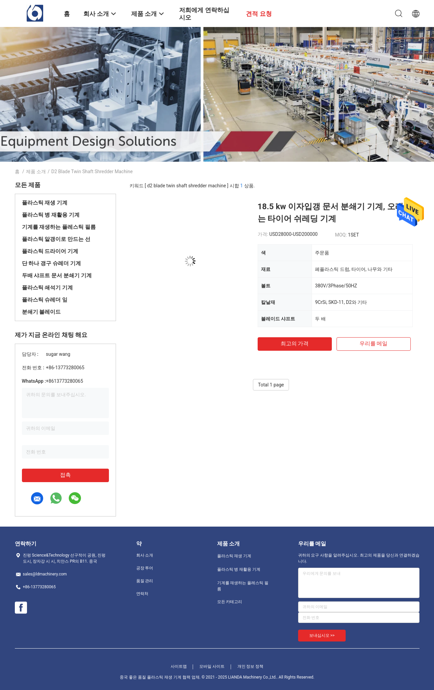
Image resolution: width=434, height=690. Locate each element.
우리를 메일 (373, 343)
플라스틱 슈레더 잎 (45, 299)
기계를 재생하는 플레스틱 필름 (59, 227)
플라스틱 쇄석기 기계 (47, 287)
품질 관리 (144, 580)
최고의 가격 (295, 343)
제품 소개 (36, 171)
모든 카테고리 (229, 601)
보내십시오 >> (322, 635)
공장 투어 (144, 568)
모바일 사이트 (212, 666)
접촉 (65, 475)
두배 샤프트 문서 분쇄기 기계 (57, 275)
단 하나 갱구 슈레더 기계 (51, 263)
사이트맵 (179, 666)
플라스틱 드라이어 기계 (50, 251)
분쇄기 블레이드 (41, 312)
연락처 (142, 593)
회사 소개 (144, 555)
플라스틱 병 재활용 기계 (51, 215)
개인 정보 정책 (250, 666)
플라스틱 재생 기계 (45, 202)
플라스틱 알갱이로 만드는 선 (56, 239)
